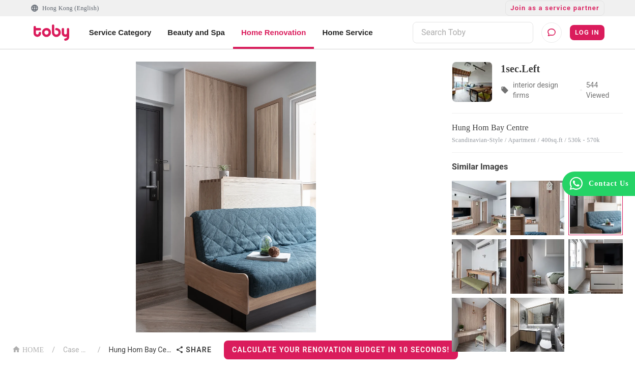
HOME (28, 349)
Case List (76, 350)
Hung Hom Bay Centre (140, 350)
